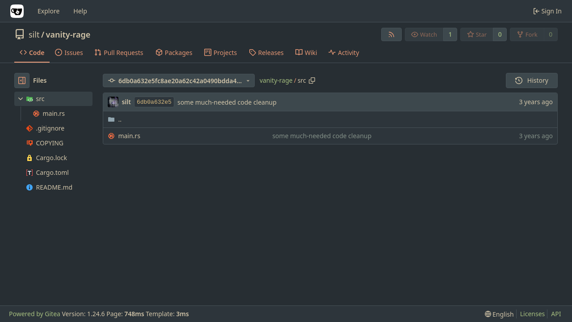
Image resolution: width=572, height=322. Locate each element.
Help (80, 11)
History (531, 80)
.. (115, 119)
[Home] (16, 11)
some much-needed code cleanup (227, 102)
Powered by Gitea (34, 313)
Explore (48, 11)
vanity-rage (68, 34)
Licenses (532, 313)
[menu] (499, 314)
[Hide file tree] (21, 80)
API (556, 313)
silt (34, 34)
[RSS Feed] (391, 34)
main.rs (129, 135)
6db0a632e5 (154, 102)
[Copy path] (312, 80)
